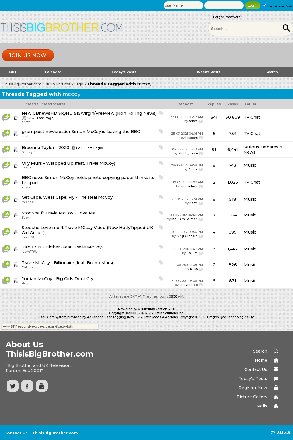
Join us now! (28, 55)
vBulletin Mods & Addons (158, 317)
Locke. (27, 168)
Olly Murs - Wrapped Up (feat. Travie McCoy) (69, 163)
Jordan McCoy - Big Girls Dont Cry (57, 278)
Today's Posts (124, 72)
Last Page (45, 118)
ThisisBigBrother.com (55, 433)
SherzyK (28, 152)
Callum (192, 253)
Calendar (53, 72)
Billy (25, 283)
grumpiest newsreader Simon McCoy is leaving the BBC (81, 131)
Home (261, 360)
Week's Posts (209, 72)
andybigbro (188, 285)
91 (214, 149)
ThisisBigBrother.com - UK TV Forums (36, 84)
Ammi (193, 169)
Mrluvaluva (189, 186)
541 (214, 117)
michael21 (30, 202)
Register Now (253, 387)
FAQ (12, 72)
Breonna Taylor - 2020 (45, 147)
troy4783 (28, 237)
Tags (78, 84)
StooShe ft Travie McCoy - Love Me (59, 213)
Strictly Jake (188, 153)
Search (272, 72)
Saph (26, 218)
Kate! (193, 203)
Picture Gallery (252, 396)
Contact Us (255, 369)
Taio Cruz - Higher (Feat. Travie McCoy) (62, 247)
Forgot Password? (227, 17)
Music (249, 165)
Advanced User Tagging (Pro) (111, 317)
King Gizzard (187, 236)
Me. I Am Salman (184, 219)
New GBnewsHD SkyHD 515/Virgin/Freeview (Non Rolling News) (89, 113)
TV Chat (251, 117)
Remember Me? (277, 6)
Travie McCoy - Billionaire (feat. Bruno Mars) (67, 262)
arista (26, 122)
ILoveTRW (29, 252)
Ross (194, 269)
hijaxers (191, 138)
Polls (262, 406)
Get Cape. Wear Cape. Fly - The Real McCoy (67, 197)
